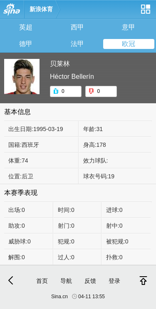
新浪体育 (41, 9)
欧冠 (128, 43)
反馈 (90, 280)
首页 (42, 280)
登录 (114, 280)
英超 (25, 27)
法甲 (77, 43)
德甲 (25, 43)
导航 (66, 280)
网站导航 (145, 12)
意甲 (128, 27)
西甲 (77, 27)
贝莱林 (60, 63)
